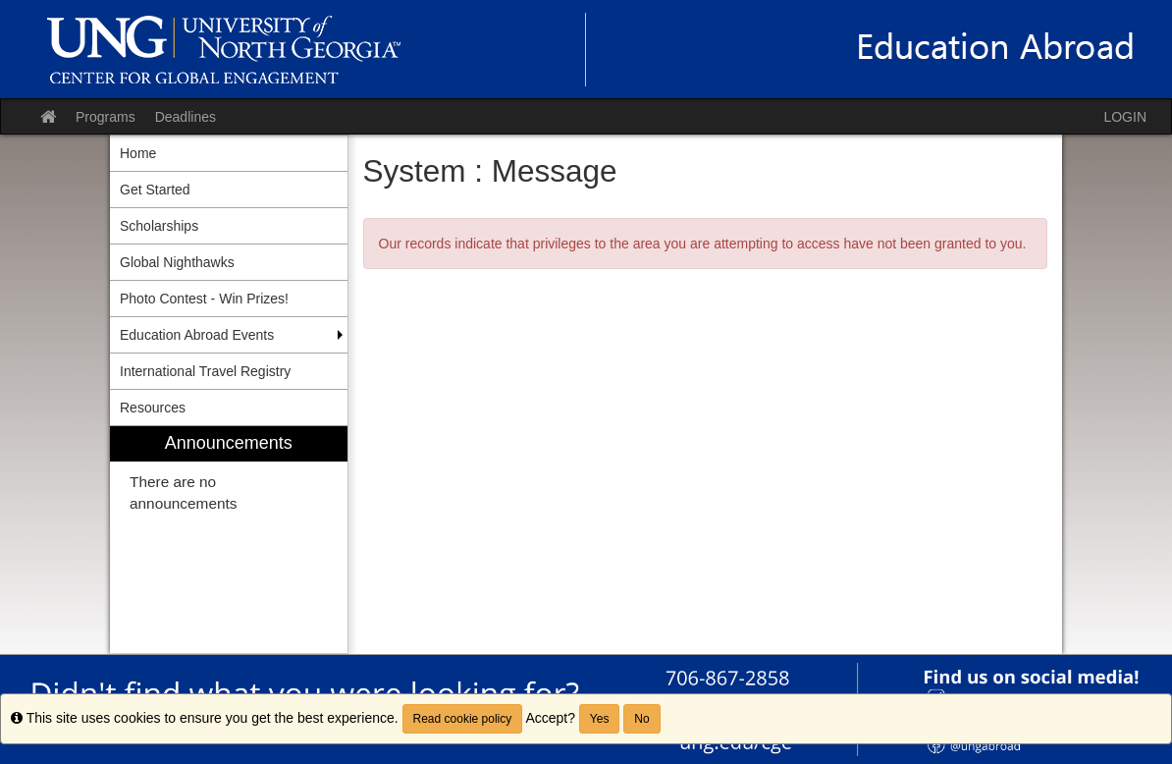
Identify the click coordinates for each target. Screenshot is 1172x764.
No (641, 719)
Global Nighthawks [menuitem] (177, 262)
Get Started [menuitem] (155, 189)
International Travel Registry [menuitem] (205, 371)
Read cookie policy (462, 719)
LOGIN (1124, 117)
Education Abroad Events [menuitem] (197, 335)
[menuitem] (228, 539)
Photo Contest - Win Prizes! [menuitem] (204, 298)
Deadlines (185, 117)
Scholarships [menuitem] (159, 226)
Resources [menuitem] (153, 407)
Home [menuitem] (138, 153)
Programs (105, 117)
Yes (600, 719)
